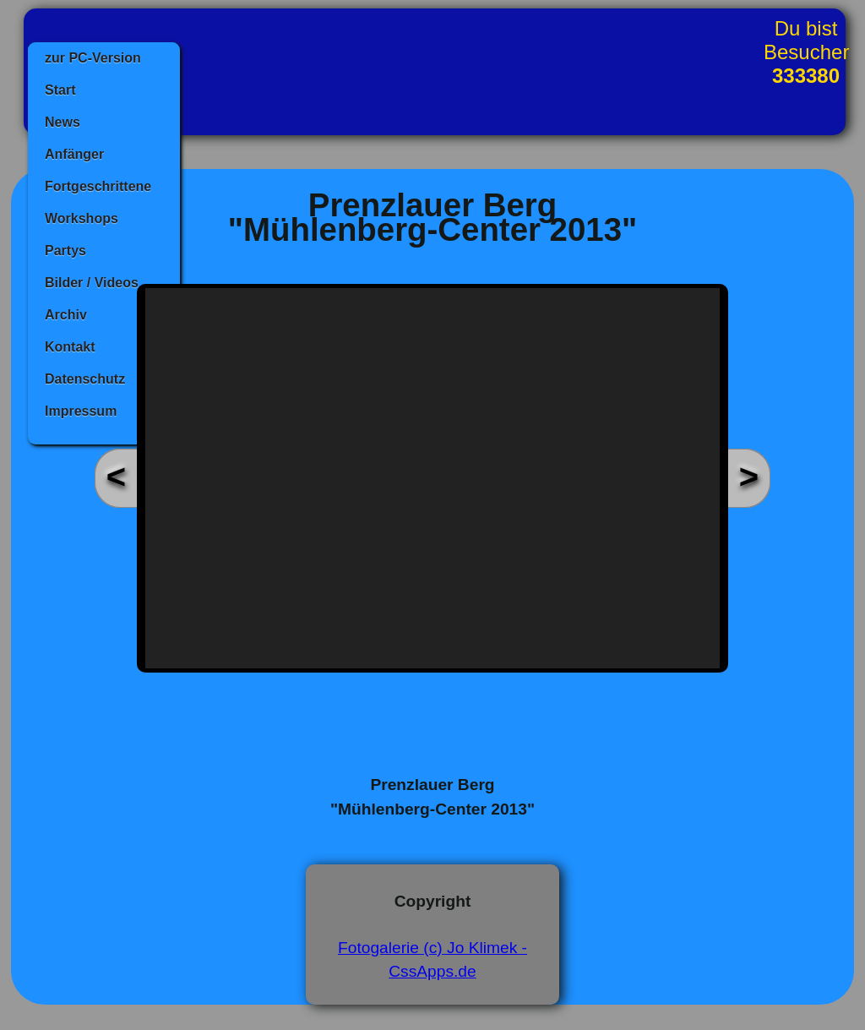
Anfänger (74, 154)
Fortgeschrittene (98, 186)
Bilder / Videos (92, 282)
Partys (65, 250)
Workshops (81, 218)
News (62, 122)
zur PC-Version (93, 58)
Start (60, 90)
